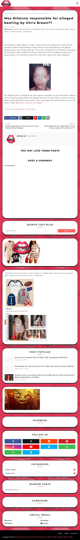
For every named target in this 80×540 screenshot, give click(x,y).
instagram (9, 523)
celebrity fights (40, 470)
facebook (9, 520)
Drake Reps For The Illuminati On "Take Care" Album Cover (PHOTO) (44, 366)
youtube (45, 523)
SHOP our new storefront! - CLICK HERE (20, 109)
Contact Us (74, 533)
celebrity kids (40, 473)
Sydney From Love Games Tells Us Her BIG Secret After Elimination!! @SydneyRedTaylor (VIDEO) (45, 376)
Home (6, 13)
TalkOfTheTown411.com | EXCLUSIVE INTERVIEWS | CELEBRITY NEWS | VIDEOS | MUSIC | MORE (43, 537)
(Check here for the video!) (31, 103)
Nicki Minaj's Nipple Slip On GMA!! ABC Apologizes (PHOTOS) (41, 357)
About (67, 533)
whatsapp (45, 520)
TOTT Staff (31, 136)
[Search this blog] (31, 230)
